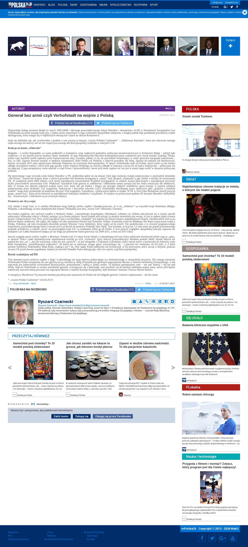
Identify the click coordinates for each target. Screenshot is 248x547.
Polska (62, 4)
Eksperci (39, 4)
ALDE (33, 283)
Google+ (223, 538)
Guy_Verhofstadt (21, 283)
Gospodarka (88, 4)
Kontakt (91, 539)
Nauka (103, 4)
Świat (74, 4)
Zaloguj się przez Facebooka (113, 416)
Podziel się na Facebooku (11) (72, 123)
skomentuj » (43, 404)
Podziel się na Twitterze (114, 123)
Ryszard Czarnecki (73, 305)
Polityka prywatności (18, 539)
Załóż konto (61, 416)
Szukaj (215, 7)
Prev (10, 368)
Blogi (51, 4)
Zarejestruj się (231, 2)
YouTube (233, 538)
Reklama (51, 535)
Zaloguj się (217, 2)
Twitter (212, 538)
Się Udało (194, 318)
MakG (235, 528)
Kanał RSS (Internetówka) (60, 539)
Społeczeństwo (120, 4)
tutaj (28, 15)
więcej (168, 108)
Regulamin (13, 532)
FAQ (10, 535)
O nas (50, 532)
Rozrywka (140, 4)
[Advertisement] (124, 80)
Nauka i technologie (201, 457)
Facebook (202, 538)
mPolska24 (189, 528)
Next (173, 368)
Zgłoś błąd (92, 535)
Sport (154, 4)
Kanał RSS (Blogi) (95, 532)
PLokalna (193, 387)
